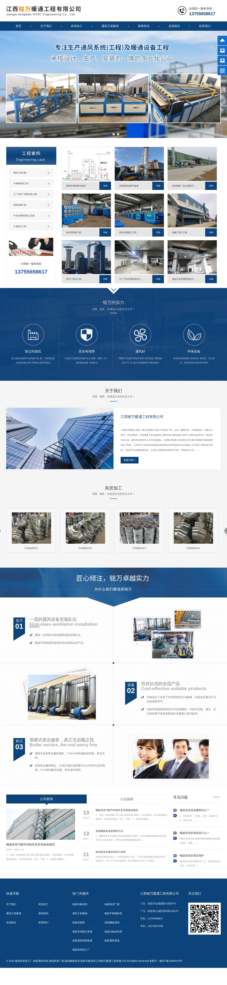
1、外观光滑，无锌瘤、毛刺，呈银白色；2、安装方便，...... (200, 815)
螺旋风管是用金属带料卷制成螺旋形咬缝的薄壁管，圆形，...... (200, 838)
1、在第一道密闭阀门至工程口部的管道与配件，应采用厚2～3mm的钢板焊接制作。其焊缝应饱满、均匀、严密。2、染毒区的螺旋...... (123, 814)
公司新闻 (46, 799)
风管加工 (76, 26)
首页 (18, 26)
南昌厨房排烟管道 (82, 940)
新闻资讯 (143, 26)
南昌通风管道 (112, 940)
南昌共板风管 (79, 904)
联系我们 (205, 26)
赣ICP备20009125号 (170, 960)
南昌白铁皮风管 (113, 931)
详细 (105, 186)
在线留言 (174, 26)
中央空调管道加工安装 (31, 215)
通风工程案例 (110, 26)
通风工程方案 (31, 173)
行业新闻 (126, 799)
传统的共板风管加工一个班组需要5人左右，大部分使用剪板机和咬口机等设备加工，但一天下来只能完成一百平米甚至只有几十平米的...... (123, 856)
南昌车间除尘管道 (82, 931)
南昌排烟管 (78, 922)
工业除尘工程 (31, 226)
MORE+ (217, 797)
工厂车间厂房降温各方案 (31, 194)
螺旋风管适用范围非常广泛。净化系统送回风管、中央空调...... (200, 860)
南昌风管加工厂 (81, 949)
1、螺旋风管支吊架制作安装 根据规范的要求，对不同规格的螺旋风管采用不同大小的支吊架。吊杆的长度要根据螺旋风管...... (123, 835)
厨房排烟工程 (31, 205)
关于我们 (46, 26)
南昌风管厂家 (112, 904)
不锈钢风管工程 (31, 183)
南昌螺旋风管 (112, 922)
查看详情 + (130, 460)
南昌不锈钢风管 (113, 913)
